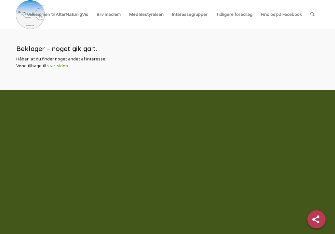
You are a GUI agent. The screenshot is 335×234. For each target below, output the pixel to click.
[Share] (316, 219)
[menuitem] (57, 14)
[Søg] (312, 14)
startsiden (57, 66)
